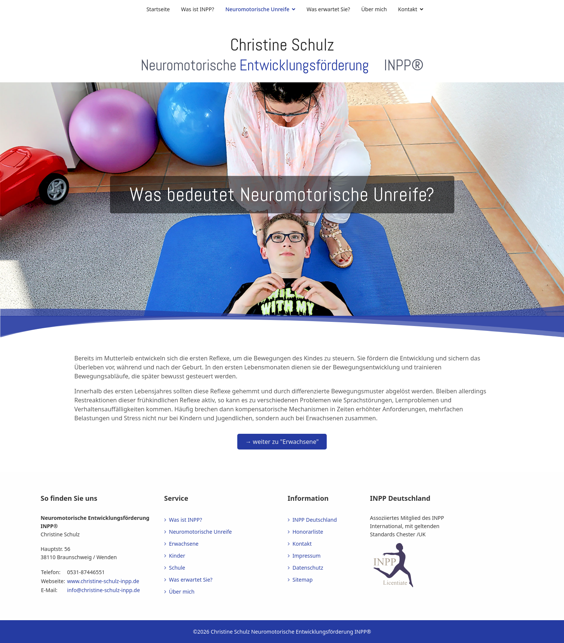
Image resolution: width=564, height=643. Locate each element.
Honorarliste (308, 531)
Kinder (177, 555)
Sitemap (303, 579)
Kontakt (407, 9)
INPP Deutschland (315, 519)
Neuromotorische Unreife (257, 9)
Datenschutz (308, 567)
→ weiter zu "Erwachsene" (281, 442)
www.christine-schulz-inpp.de (103, 581)
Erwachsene (184, 543)
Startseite (158, 9)
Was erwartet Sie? (328, 9)
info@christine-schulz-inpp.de (103, 590)
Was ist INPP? (197, 9)
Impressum (307, 555)
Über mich (374, 9)
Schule (177, 567)
